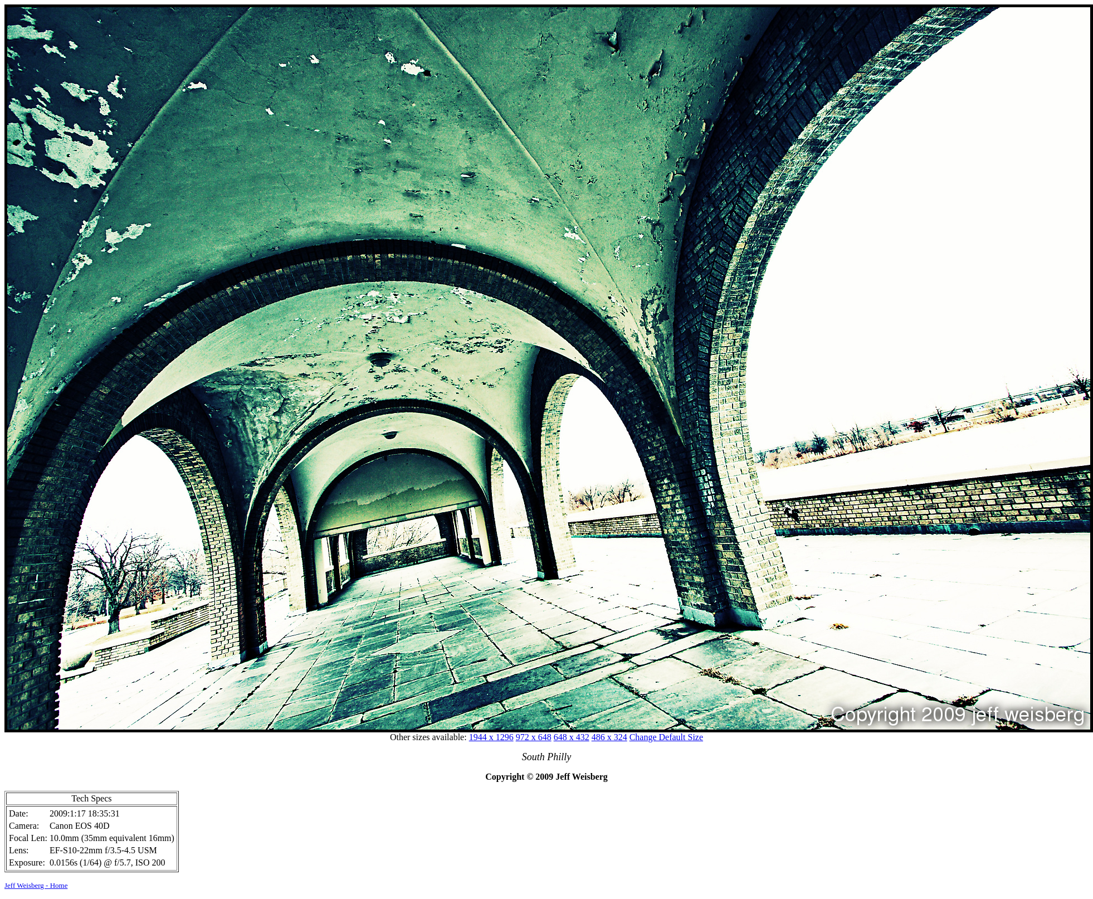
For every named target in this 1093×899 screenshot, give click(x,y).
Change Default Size (666, 737)
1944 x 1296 (491, 737)
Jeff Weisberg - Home (35, 885)
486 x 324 (609, 737)
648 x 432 (571, 737)
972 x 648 (534, 737)
